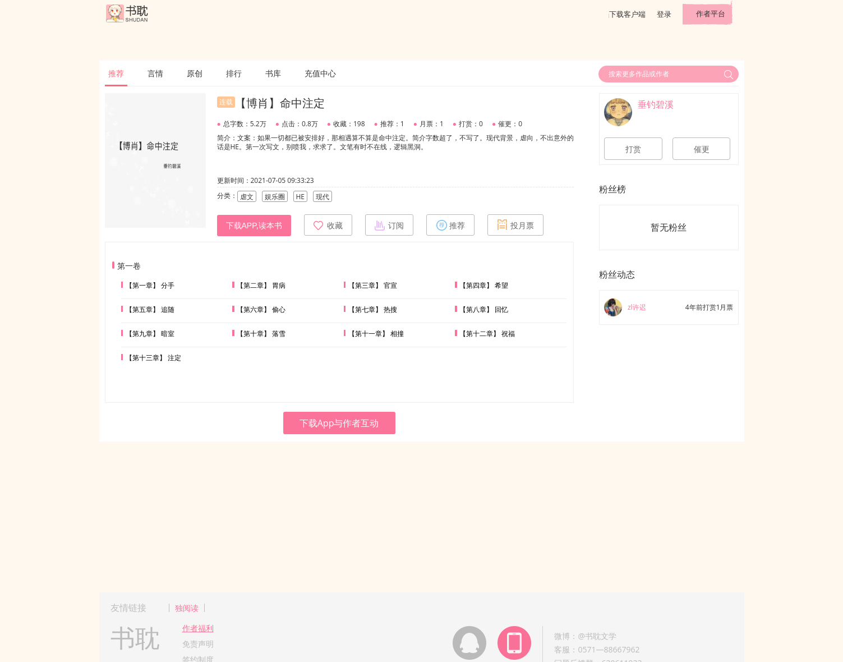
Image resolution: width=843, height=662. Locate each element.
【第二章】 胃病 (261, 285)
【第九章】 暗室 (150, 333)
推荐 (116, 73)
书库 (273, 73)
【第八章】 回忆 (483, 309)
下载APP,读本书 (254, 225)
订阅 (389, 225)
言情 (155, 73)
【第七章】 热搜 (372, 309)
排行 (234, 73)
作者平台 (710, 13)
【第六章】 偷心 (261, 309)
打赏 (633, 149)
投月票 (515, 225)
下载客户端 (627, 14)
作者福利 (198, 628)
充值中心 (320, 73)
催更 (702, 149)
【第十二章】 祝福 (487, 333)
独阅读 (187, 608)
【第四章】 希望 (483, 285)
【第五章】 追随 (150, 309)
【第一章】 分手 (150, 285)
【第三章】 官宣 (372, 285)
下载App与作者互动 (339, 423)
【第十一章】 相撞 (376, 333)
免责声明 (198, 643)
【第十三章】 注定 (153, 357)
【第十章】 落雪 (261, 333)
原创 (194, 73)
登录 (664, 14)
